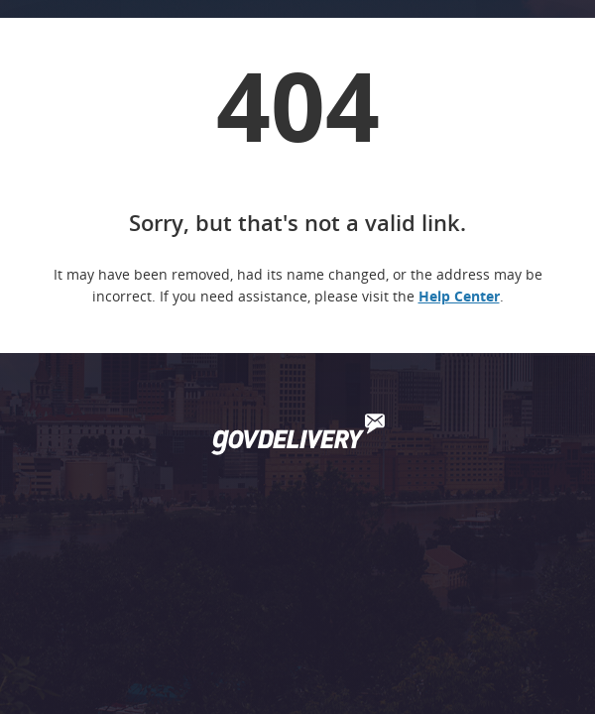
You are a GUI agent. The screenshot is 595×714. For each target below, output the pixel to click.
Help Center (459, 296)
